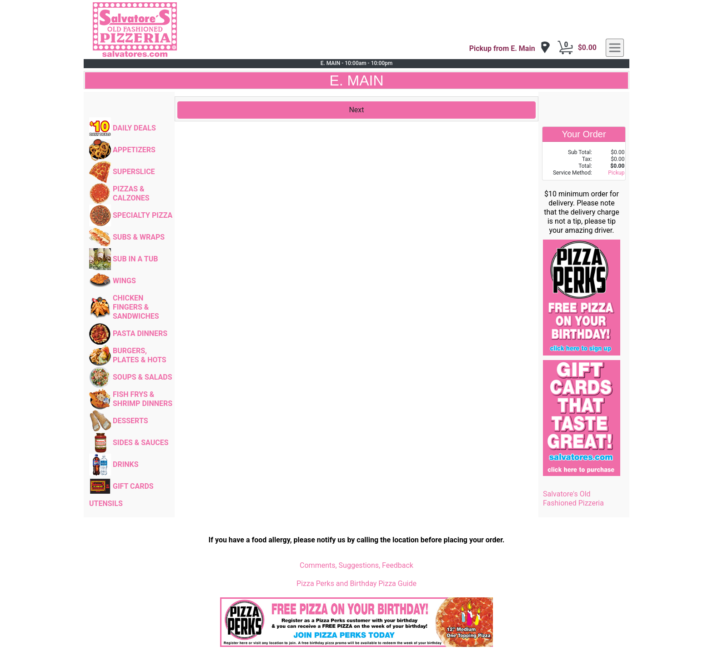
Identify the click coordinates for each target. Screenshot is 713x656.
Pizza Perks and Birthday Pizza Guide (356, 583)
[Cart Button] (565, 47)
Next (356, 109)
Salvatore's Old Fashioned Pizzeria (573, 498)
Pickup (616, 173)
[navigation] (509, 48)
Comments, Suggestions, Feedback (356, 565)
